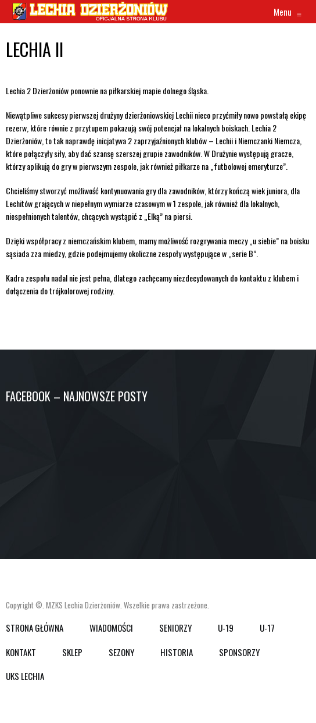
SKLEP (72, 652)
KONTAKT (21, 652)
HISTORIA (176, 652)
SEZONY (121, 652)
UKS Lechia (25, 675)
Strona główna (34, 627)
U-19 (226, 627)
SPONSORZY (239, 652)
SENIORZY (175, 627)
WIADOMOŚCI (111, 627)
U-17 (267, 627)
